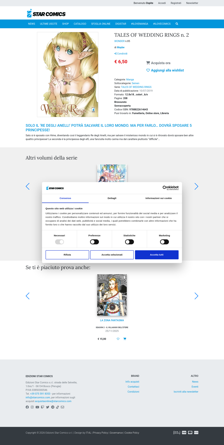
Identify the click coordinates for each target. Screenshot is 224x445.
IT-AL (88, 432)
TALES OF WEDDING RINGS (136, 87)
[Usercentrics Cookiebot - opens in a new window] (165, 188)
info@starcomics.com (38, 397)
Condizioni (133, 391)
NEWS (31, 23)
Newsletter (192, 3)
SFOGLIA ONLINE (100, 23)
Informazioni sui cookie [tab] (159, 198)
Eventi (195, 386)
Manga (130, 79)
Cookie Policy (132, 432)
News (195, 381)
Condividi (120, 53)
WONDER (119, 41)
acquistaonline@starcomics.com (53, 401)
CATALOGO (80, 23)
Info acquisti (132, 381)
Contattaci (133, 386)
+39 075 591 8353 (40, 393)
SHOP (65, 23)
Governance (116, 432)
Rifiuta (67, 254)
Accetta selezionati (111, 254)
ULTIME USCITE (48, 23)
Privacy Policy (100, 432)
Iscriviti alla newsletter (186, 391)
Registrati (176, 3)
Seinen (135, 83)
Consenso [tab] (65, 198)
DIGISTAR (120, 23)
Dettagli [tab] (112, 198)
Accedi (162, 3)
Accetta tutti (156, 254)
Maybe (120, 47)
